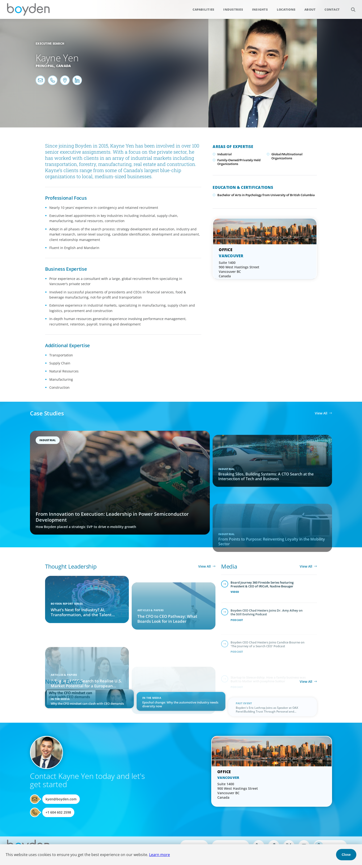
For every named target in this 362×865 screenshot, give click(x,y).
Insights (260, 9)
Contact (332, 9)
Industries (233, 9)
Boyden (28, 9)
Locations (286, 9)
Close (346, 855)
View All (321, 413)
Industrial (224, 154)
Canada (63, 65)
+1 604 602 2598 (58, 812)
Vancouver (231, 255)
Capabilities (203, 9)
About (310, 9)
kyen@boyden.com (61, 799)
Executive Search (50, 44)
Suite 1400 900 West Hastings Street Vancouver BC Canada (239, 269)
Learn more (159, 854)
